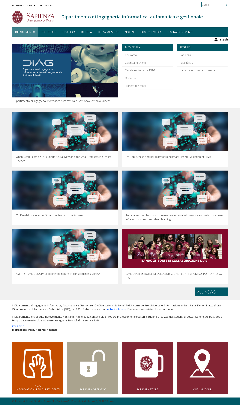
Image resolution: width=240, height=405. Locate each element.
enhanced (46, 5)
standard (32, 5)
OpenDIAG (131, 78)
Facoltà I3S (186, 62)
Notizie (130, 32)
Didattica (69, 32)
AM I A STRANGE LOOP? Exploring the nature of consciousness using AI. (58, 273)
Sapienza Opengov (93, 389)
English (223, 4)
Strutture (48, 32)
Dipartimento (25, 32)
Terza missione (108, 32)
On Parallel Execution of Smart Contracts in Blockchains (49, 215)
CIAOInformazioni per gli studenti (38, 388)
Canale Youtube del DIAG (140, 70)
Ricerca (86, 32)
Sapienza (185, 55)
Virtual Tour (202, 389)
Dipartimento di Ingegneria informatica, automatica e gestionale (132, 16)
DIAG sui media (151, 32)
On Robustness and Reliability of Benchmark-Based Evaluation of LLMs (168, 157)
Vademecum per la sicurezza (197, 70)
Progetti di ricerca (135, 86)
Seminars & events (180, 32)
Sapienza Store (147, 389)
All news (206, 292)
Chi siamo (131, 55)
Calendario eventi (135, 62)
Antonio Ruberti (116, 309)
